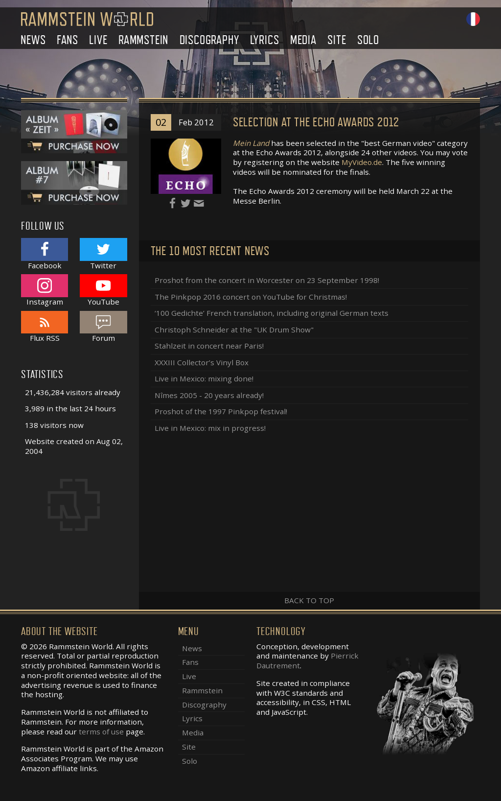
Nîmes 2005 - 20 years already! (209, 395)
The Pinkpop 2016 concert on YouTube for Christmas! (251, 297)
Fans (67, 40)
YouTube (103, 290)
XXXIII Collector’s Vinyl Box (202, 362)
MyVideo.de (362, 162)
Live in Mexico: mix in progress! (210, 428)
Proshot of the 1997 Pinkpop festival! (221, 411)
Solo (368, 40)
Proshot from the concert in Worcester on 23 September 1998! (267, 280)
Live (98, 40)
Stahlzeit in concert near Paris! (209, 346)
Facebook (44, 254)
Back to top (309, 600)
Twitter (103, 254)
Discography (209, 40)
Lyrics (264, 40)
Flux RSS (44, 327)
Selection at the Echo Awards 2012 (316, 122)
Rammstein (143, 40)
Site (336, 40)
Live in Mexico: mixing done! (204, 378)
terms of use (101, 731)
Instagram (44, 290)
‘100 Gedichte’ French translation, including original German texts (271, 313)
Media (303, 40)
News (33, 40)
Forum (103, 327)
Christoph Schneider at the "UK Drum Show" (234, 329)
